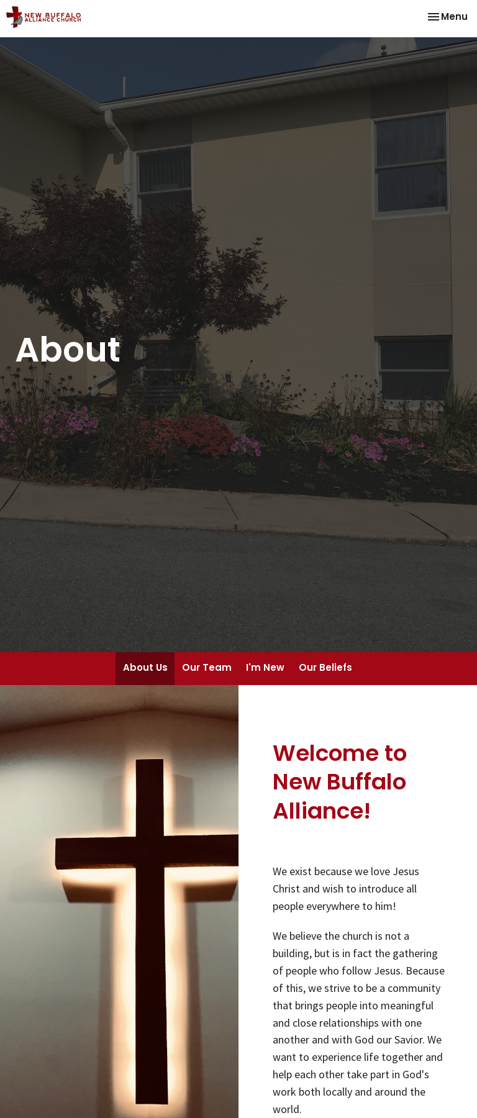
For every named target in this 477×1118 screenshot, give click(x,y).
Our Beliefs (325, 667)
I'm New (265, 667)
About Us (145, 667)
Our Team (207, 667)
